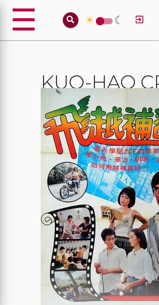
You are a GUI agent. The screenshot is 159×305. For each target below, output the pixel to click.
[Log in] (139, 20)
